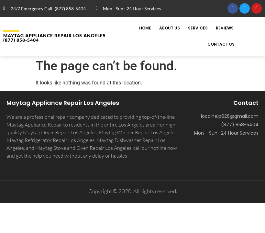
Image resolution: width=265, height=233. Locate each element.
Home (145, 28)
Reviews (225, 28)
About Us (169, 28)
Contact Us (221, 44)
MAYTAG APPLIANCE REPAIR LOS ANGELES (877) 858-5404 (54, 38)
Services (198, 28)
